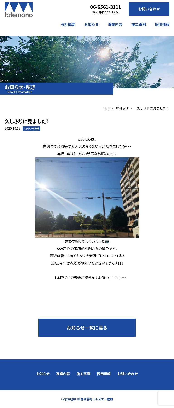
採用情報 (162, 24)
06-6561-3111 (105, 7)
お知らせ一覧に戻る (87, 327)
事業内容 (115, 24)
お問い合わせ (149, 9)
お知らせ (91, 24)
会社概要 (68, 24)
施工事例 (138, 24)
